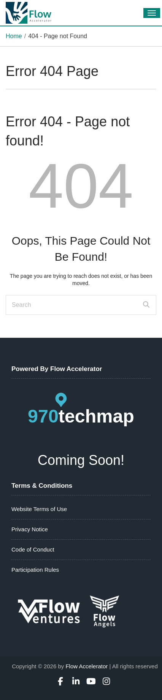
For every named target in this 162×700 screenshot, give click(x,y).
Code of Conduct (32, 549)
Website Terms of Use (39, 509)
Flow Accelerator (86, 666)
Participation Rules (35, 569)
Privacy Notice (29, 529)
